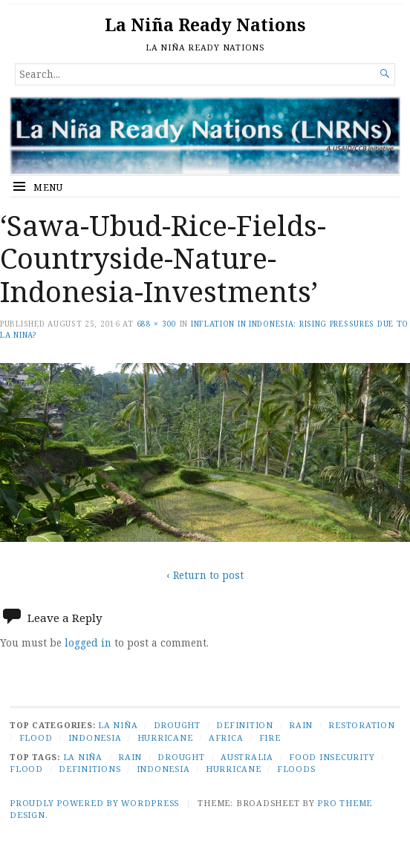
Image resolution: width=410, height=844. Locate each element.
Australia (247, 756)
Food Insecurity (331, 756)
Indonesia (95, 737)
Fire (270, 737)
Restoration (361, 724)
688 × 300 (157, 323)
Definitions (89, 768)
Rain (301, 724)
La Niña (117, 724)
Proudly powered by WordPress (94, 802)
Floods (296, 768)
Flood (36, 737)
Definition (244, 724)
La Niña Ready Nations (205, 24)
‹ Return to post (205, 575)
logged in (88, 643)
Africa (226, 737)
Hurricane (165, 737)
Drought (177, 724)
